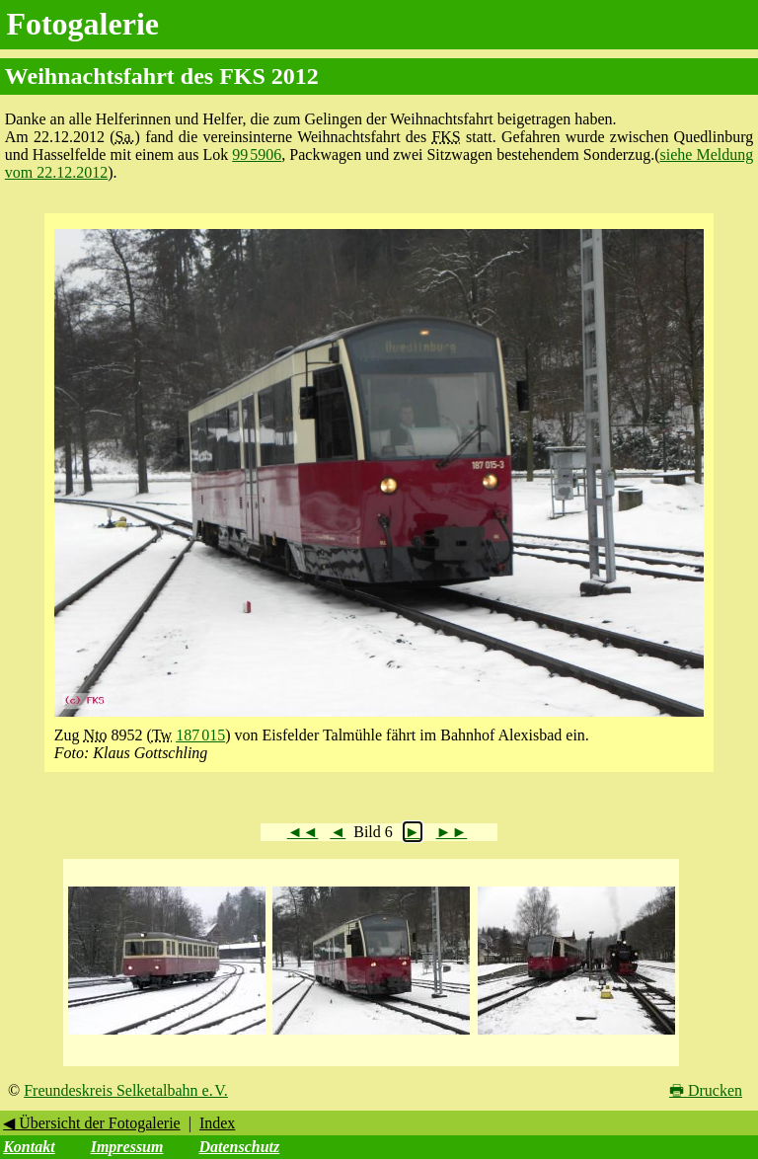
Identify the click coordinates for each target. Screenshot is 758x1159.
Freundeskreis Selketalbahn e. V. (126, 1090)
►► (452, 831)
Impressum (127, 1146)
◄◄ (303, 831)
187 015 (200, 735)
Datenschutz (238, 1146)
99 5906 (256, 154)
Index (217, 1123)
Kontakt (28, 1146)
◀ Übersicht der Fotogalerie (92, 1123)
